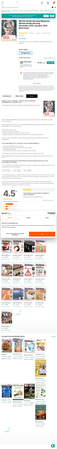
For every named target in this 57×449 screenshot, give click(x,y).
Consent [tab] (10, 217)
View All (53, 336)
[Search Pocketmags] (3, 7)
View (3, 259)
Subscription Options (28, 79)
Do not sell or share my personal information (15, 234)
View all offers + (37, 83)
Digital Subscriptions (6, 10)
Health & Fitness (15, 10)
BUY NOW (50, 62)
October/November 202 (29, 255)
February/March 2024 (7, 326)
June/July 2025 (6, 279)
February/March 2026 (7, 255)
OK (42, 234)
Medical (21, 10)
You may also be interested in (13, 336)
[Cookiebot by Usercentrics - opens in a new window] (48, 213)
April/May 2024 (39, 302)
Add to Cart (7, 259)
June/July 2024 (28, 302)
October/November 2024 (7, 302)
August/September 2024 (18, 302)
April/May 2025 (17, 279)
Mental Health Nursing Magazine (32, 10)
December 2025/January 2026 (18, 255)
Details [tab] (28, 217)
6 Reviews (32, 33)
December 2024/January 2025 (40, 279)
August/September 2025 (40, 255)
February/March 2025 (29, 279)
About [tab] (47, 217)
